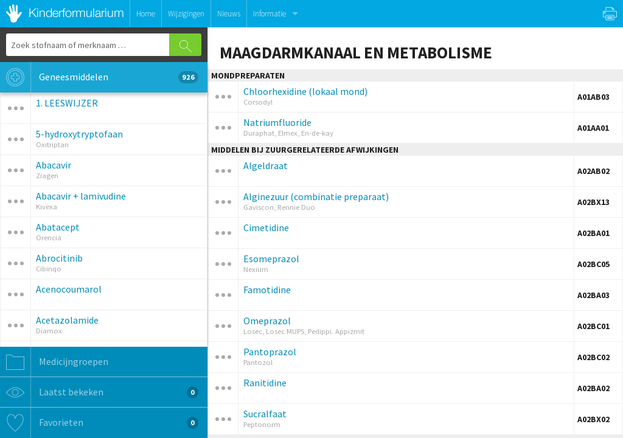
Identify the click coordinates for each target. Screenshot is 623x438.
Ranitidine (265, 383)
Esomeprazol (271, 258)
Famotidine (267, 289)
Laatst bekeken (99, 392)
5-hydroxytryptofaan (79, 134)
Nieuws (228, 14)
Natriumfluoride (277, 122)
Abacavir (53, 165)
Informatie (269, 14)
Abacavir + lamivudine (81, 196)
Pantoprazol (269, 352)
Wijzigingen (186, 14)
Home (145, 14)
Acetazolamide (67, 320)
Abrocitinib (59, 258)
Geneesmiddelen (99, 77)
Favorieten (99, 423)
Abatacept (58, 227)
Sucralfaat (265, 414)
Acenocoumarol (69, 289)
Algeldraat (265, 165)
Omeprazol (267, 321)
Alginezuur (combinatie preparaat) (316, 196)
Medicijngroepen (54, 362)
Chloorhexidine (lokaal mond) (305, 91)
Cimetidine (266, 227)
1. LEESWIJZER (67, 103)
